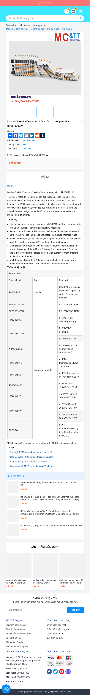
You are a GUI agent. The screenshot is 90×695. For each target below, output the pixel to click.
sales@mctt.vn (20, 668)
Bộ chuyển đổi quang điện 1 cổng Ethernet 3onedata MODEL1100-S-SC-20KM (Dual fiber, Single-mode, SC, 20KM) (50, 512)
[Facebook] (49, 671)
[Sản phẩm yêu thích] (66, 11)
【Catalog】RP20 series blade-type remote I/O (29, 452)
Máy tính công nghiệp (16, 625)
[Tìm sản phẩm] (40, 18)
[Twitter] (55, 671)
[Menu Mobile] (81, 11)
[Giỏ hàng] (73, 11)
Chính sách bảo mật (56, 625)
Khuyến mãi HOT (17, 476)
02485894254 (23, 677)
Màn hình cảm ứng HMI (17, 646)
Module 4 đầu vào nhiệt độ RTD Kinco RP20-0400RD (71, 581)
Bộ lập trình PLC (13, 638)
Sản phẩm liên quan (45, 546)
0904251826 (45, 3)
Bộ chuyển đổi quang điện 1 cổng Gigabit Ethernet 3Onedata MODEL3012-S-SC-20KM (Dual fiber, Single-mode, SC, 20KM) (50, 498)
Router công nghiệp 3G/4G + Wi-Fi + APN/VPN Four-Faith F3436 (51, 525)
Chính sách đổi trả (55, 633)
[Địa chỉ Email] (36, 610)
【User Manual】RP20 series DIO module (27, 461)
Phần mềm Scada (14, 642)
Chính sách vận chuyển (58, 629)
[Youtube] (61, 671)
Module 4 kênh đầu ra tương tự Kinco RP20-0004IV (16, 581)
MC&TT (69, 692)
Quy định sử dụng (55, 638)
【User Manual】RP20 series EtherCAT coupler (30, 457)
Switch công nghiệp (15, 629)
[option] (45, 68)
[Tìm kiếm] (79, 18)
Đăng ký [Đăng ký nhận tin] (76, 610)
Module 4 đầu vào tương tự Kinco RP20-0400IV (45, 581)
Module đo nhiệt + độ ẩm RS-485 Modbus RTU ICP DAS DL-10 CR (50, 483)
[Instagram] (68, 671)
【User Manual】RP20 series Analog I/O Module (30, 466)
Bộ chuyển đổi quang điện (18, 633)
